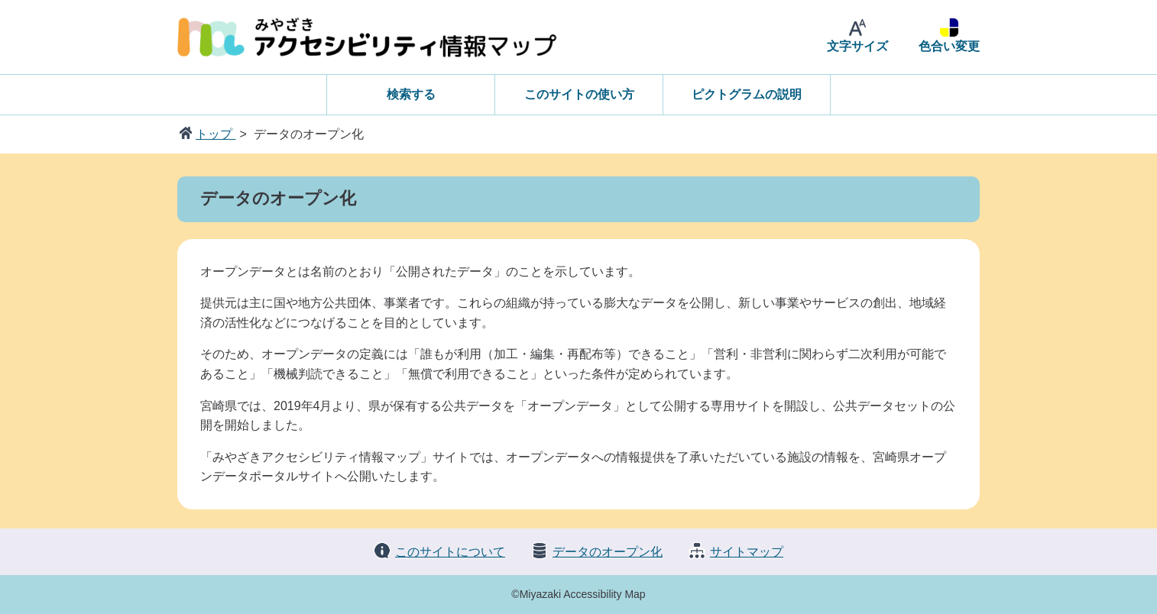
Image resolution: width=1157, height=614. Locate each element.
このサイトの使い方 (579, 94)
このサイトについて (450, 551)
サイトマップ (746, 551)
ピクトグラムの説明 (747, 94)
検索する (411, 94)
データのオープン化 (608, 551)
